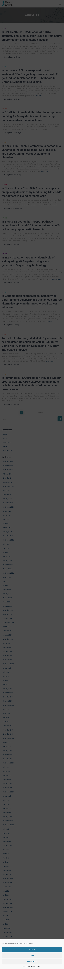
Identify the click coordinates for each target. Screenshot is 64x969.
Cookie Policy (26, 966)
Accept (32, 950)
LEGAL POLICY (35, 966)
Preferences (32, 961)
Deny (32, 956)
